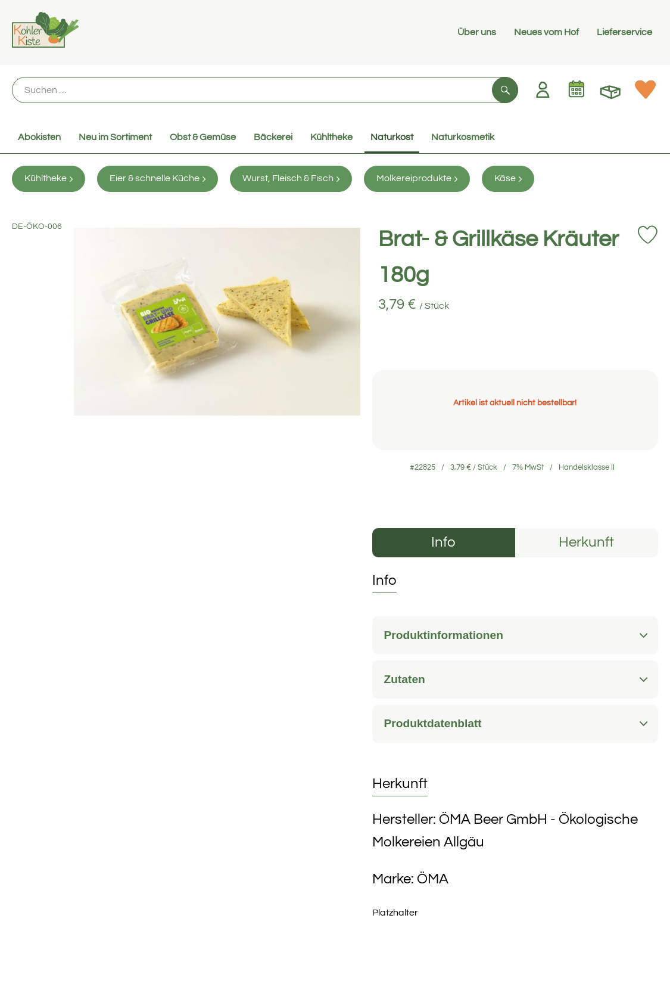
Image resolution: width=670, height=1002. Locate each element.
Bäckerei (273, 137)
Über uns (476, 32)
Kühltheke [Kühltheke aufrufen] (48, 178)
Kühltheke (331, 137)
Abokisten (39, 137)
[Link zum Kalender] (576, 89)
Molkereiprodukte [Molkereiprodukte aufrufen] (416, 178)
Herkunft (586, 542)
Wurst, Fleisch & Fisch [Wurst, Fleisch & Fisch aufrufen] (290, 178)
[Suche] (265, 90)
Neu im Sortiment (115, 137)
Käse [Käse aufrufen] (508, 178)
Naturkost (391, 137)
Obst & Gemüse (203, 137)
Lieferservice (624, 32)
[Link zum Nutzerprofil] (542, 89)
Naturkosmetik (462, 137)
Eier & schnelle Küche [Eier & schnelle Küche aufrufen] (157, 178)
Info (443, 542)
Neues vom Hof (546, 32)
